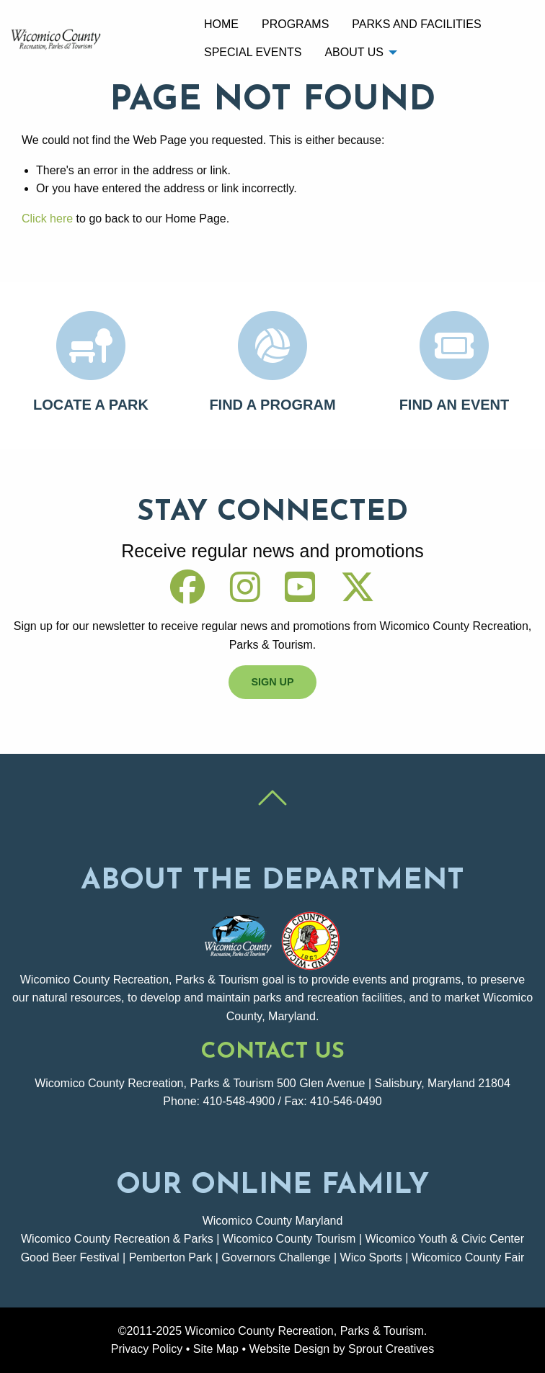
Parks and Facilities (416, 24)
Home (221, 24)
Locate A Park (91, 405)
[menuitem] (221, 24)
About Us (354, 52)
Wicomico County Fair (468, 1257)
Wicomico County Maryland (273, 1221)
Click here (47, 218)
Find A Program (272, 405)
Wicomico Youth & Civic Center (444, 1239)
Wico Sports (371, 1257)
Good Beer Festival (70, 1257)
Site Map (216, 1349)
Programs (295, 24)
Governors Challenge (275, 1257)
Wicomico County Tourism (289, 1239)
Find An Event (454, 405)
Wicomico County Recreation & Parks (117, 1239)
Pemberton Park (171, 1257)
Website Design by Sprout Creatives (342, 1349)
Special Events (252, 52)
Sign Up (272, 682)
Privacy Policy (147, 1349)
